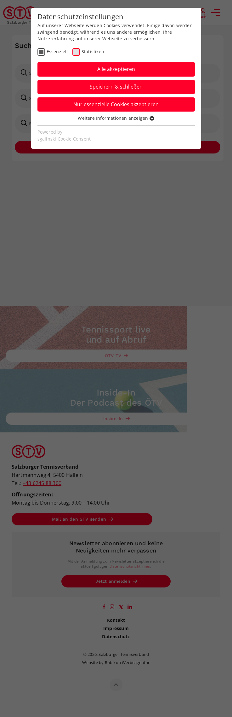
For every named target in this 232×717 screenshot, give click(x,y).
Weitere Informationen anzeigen (116, 118)
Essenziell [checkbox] (57, 52)
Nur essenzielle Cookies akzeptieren (116, 104)
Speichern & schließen (116, 86)
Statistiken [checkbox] (93, 52)
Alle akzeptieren (116, 69)
